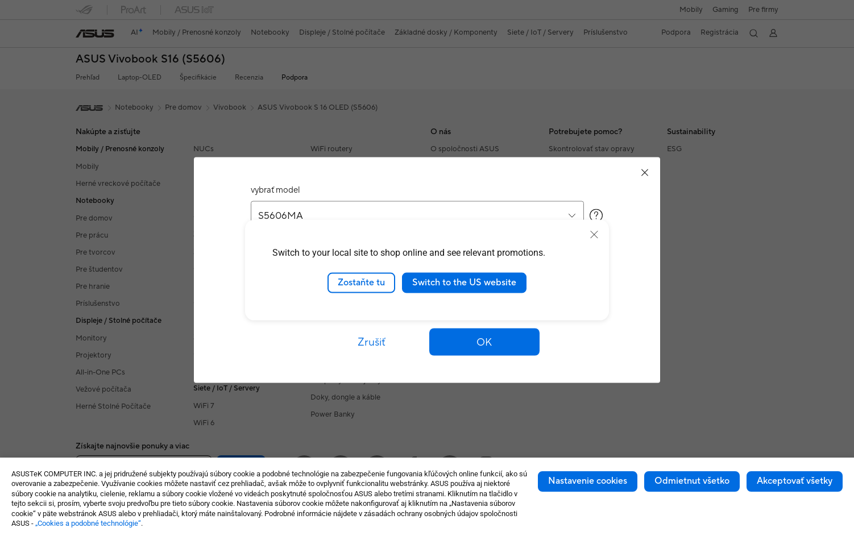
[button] (484, 342)
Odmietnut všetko (691, 481)
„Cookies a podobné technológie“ (88, 523)
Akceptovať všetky (794, 481)
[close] (594, 234)
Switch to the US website (464, 282)
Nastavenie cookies (587, 481)
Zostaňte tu (361, 282)
